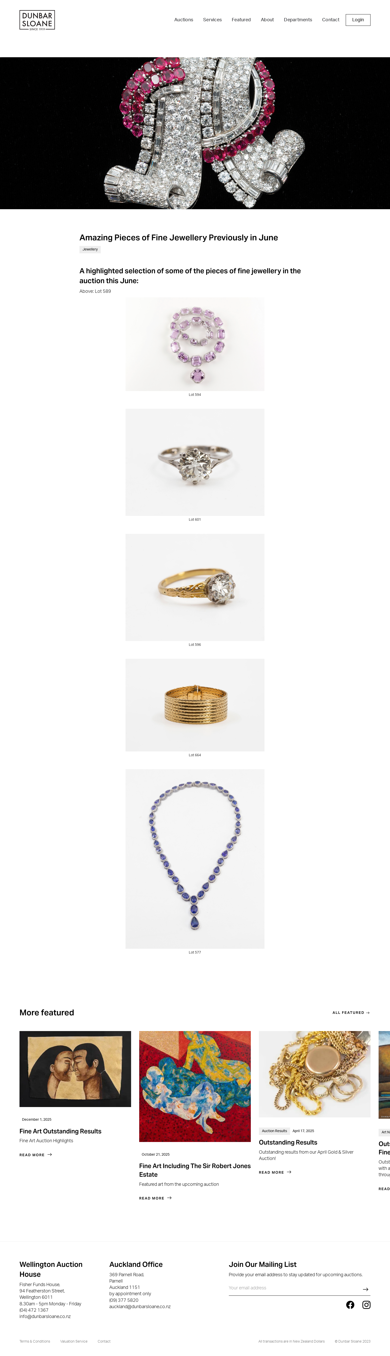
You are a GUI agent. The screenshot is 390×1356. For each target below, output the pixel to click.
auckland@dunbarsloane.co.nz (140, 1307)
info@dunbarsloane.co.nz (45, 1316)
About (267, 20)
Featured (241, 20)
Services (212, 20)
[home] (37, 21)
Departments (298, 20)
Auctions (183, 20)
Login (358, 20)
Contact (330, 20)
